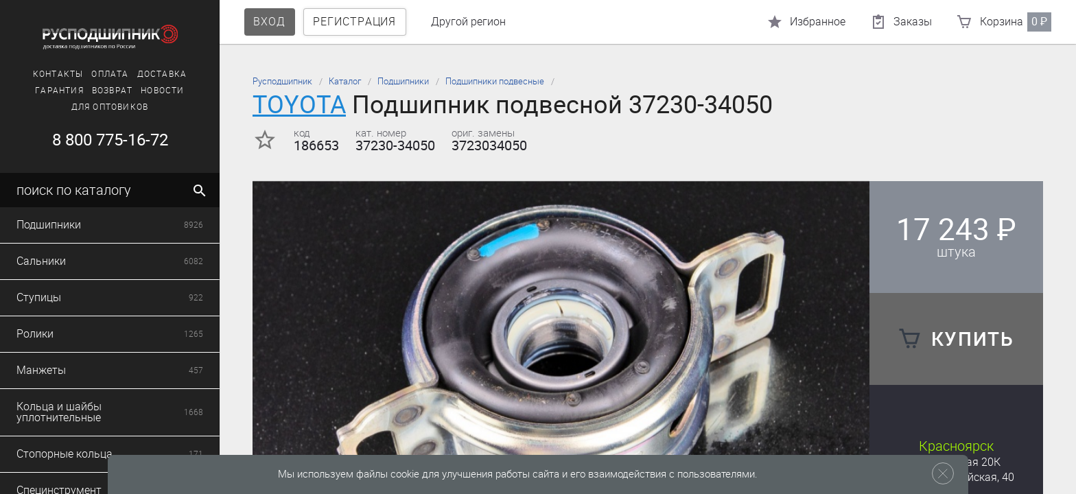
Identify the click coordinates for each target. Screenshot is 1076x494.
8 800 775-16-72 (110, 140)
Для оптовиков (110, 107)
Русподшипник (282, 81)
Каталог (345, 81)
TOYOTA (299, 104)
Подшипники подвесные (494, 81)
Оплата (109, 74)
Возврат (112, 90)
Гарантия (59, 90)
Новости (162, 90)
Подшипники (403, 81)
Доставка (162, 74)
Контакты (58, 74)
